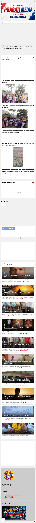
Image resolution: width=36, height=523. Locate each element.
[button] (3, 520)
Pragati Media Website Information (13, 495)
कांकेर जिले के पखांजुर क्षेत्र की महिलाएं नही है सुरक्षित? (16, 415)
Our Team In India (9, 496)
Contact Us (7, 494)
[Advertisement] (18, 34)
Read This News (25, 281)
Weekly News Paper (9, 497)
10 (4, 428)
